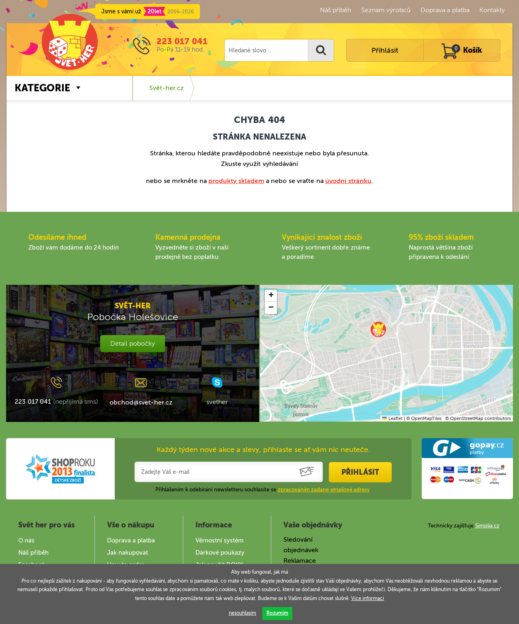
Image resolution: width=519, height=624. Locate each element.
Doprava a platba (445, 10)
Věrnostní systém (219, 540)
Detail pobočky (132, 343)
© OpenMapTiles (424, 418)
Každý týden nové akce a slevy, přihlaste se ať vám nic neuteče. (263, 449)
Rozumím (277, 613)
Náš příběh (335, 10)
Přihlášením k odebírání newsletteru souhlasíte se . (263, 489)
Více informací (367, 598)
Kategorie (42, 88)
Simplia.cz (487, 526)
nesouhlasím (242, 613)
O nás (26, 540)
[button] (378, 329)
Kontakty (492, 10)
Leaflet (392, 418)
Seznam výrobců (385, 10)
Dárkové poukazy (219, 552)
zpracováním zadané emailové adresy (324, 489)
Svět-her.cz (166, 88)
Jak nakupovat (127, 552)
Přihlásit (384, 50)
